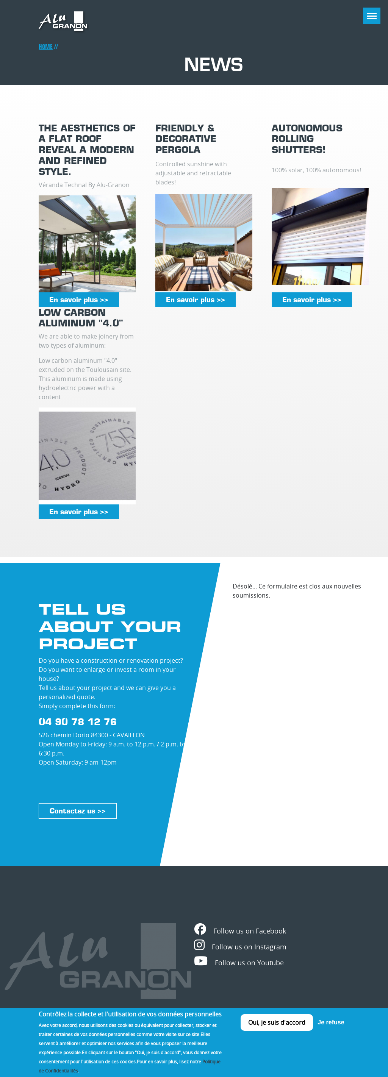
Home (46, 46)
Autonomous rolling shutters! (307, 139)
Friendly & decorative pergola (185, 139)
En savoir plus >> (78, 299)
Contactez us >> (78, 811)
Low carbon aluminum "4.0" (81, 318)
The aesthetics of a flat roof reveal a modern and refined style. (87, 149)
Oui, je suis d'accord (276, 1029)
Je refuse (331, 1028)
